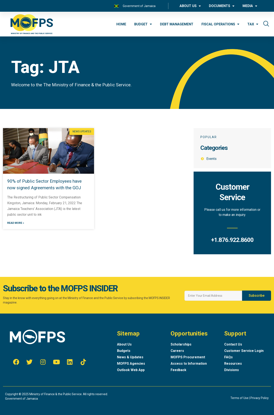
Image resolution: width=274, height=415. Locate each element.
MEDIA (250, 6)
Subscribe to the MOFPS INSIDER (60, 288)
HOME (121, 24)
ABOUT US (190, 6)
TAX (252, 24)
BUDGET (143, 24)
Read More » (15, 223)
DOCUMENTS (221, 6)
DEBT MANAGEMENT (176, 24)
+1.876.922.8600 (232, 239)
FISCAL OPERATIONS (220, 24)
